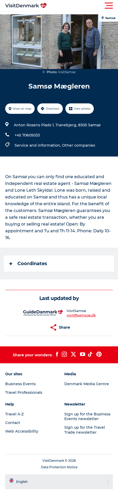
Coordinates (28, 263)
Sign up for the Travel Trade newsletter (84, 429)
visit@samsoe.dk (81, 315)
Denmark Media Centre (86, 384)
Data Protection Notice (59, 467)
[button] (82, 6)
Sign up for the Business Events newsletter (87, 416)
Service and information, (38, 145)
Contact (12, 422)
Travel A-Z (14, 414)
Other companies (78, 145)
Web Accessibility (21, 431)
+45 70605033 (27, 135)
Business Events (20, 384)
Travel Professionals (23, 392)
